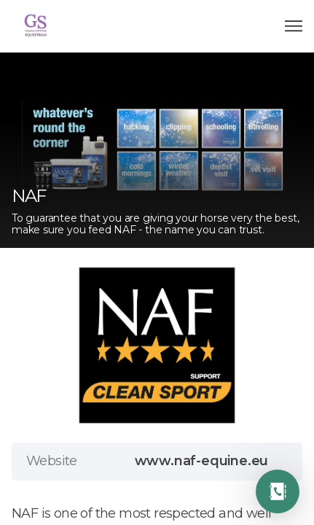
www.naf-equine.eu (202, 461)
